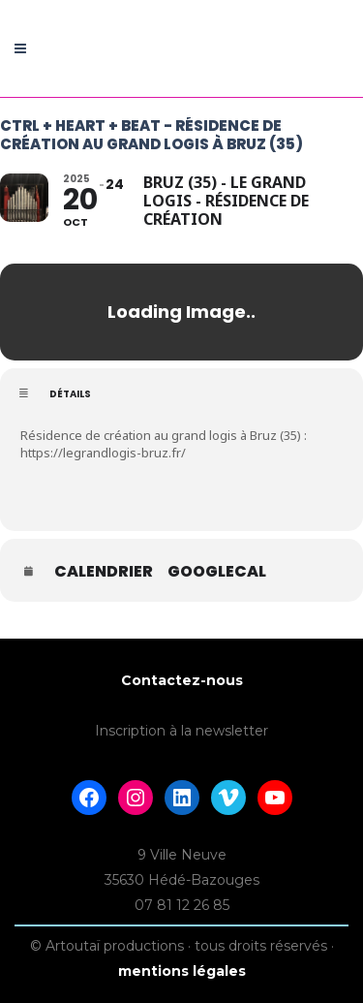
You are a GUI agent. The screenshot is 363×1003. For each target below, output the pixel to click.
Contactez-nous (182, 680)
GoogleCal (216, 571)
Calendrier (103, 571)
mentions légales (182, 971)
